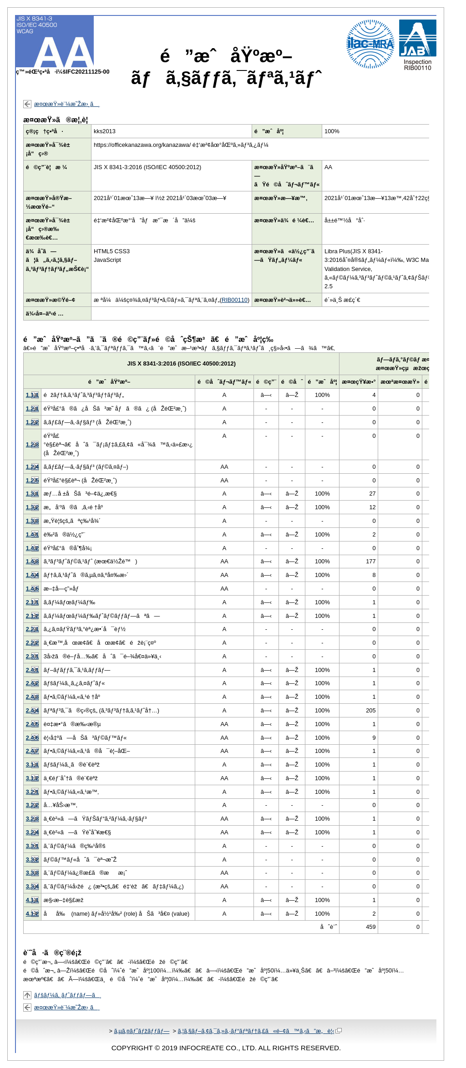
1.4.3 (32, 561)
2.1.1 (32, 602)
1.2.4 (32, 466)
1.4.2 (32, 548)
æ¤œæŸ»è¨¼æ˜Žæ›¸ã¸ (67, 103)
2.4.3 (32, 696)
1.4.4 (32, 575)
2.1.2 (32, 615)
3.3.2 (32, 859)
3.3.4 (32, 886)
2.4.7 (32, 750)
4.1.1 (32, 900)
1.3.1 (32, 493)
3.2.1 (32, 791)
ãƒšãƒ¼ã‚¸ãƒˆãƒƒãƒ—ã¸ (67, 995)
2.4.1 (32, 670)
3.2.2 (32, 805)
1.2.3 (32, 444)
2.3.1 (32, 656)
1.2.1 (32, 408)
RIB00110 (235, 299)
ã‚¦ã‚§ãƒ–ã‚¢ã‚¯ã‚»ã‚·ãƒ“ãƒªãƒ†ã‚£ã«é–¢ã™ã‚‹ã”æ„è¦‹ (259, 1031)
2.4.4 (32, 710)
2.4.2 (32, 683)
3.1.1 (32, 764)
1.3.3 (32, 520)
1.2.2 (32, 422)
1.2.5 (32, 480)
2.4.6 (32, 737)
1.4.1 (32, 534)
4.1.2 (32, 913)
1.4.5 (32, 588)
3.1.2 (32, 778)
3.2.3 (32, 818)
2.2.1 (32, 629)
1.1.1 (32, 394)
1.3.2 (32, 507)
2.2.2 (32, 642)
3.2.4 (32, 832)
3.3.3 (32, 872)
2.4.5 (32, 724)
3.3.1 (32, 845)
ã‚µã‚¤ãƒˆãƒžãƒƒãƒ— (141, 1031)
